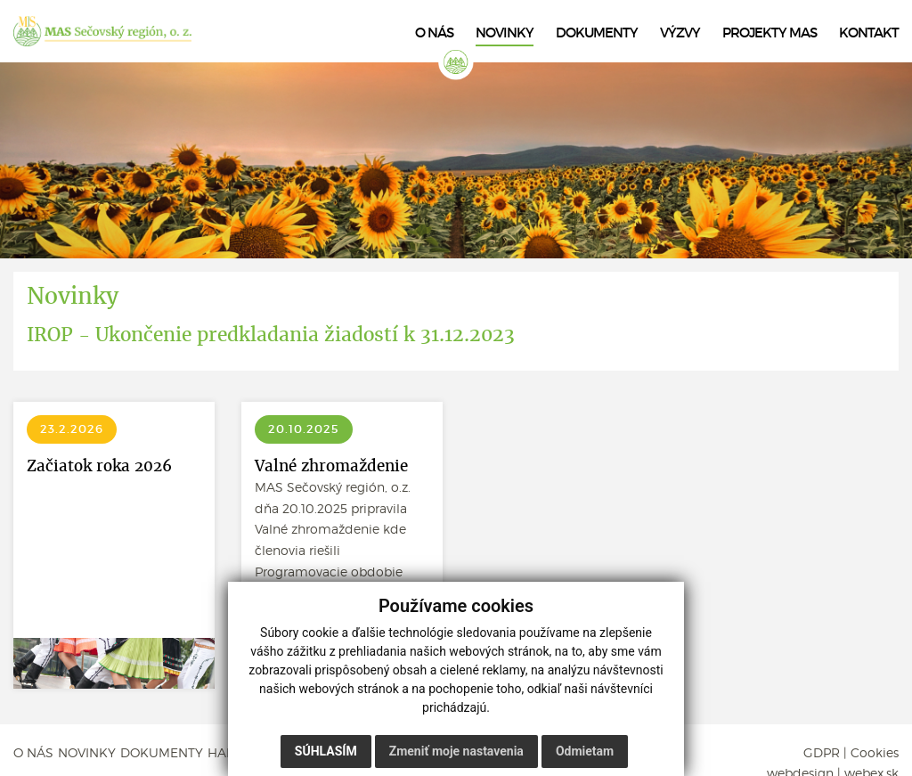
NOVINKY (87, 752)
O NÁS (33, 752)
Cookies (875, 752)
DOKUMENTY (161, 752)
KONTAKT (869, 33)
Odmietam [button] (585, 751)
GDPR (821, 752)
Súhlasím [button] (326, 751)
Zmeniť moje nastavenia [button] (456, 751)
